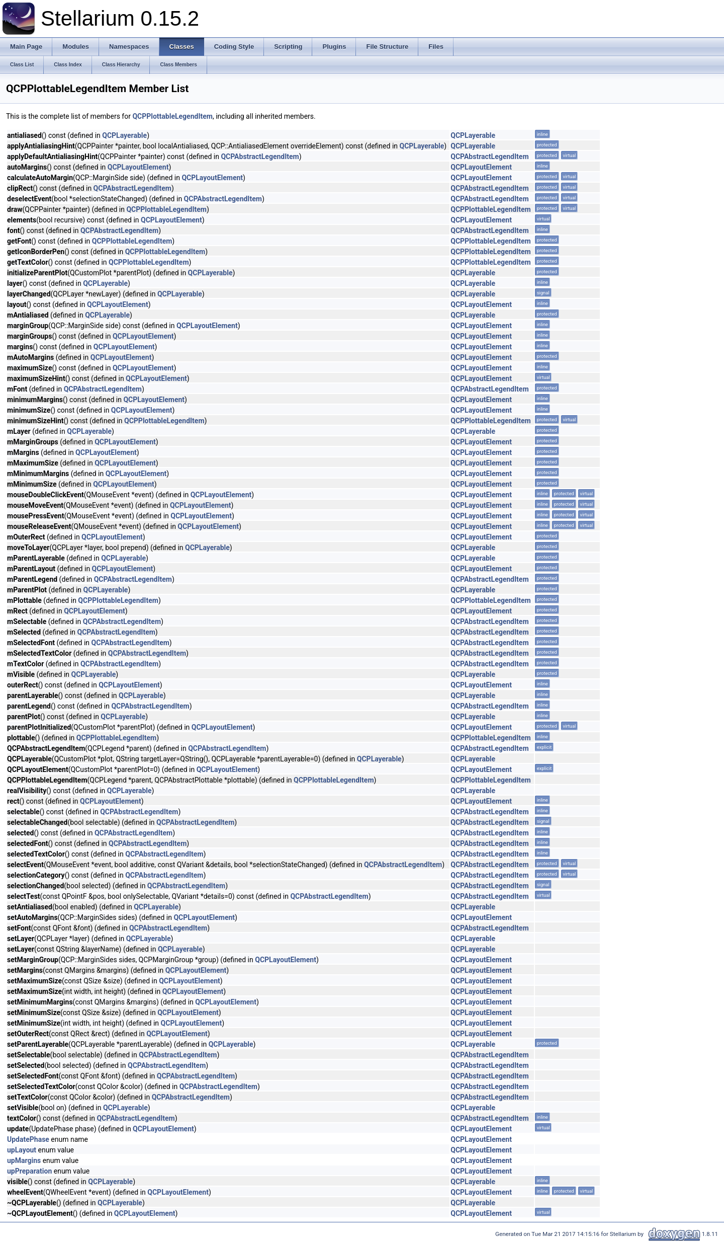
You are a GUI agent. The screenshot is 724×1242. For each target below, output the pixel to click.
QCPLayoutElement (138, 167)
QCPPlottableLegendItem (172, 116)
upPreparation (29, 1171)
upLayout (21, 1150)
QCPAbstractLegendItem (260, 156)
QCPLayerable (124, 135)
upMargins (24, 1160)
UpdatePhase (28, 1139)
